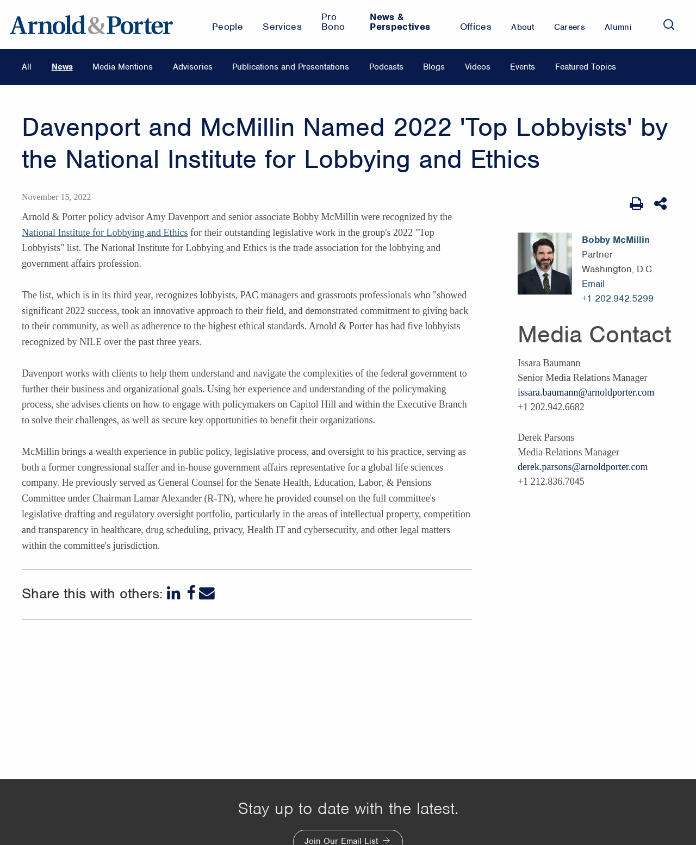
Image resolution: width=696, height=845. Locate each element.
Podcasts (386, 66)
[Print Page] (636, 204)
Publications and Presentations (290, 66)
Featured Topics (585, 66)
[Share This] (661, 204)
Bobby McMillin (616, 240)
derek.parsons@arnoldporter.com (583, 466)
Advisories (193, 66)
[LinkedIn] (175, 593)
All (27, 66)
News (62, 66)
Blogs (434, 66)
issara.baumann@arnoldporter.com (586, 392)
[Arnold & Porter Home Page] (91, 24)
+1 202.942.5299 (618, 298)
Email (593, 284)
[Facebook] (191, 593)
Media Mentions (122, 66)
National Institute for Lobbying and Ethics (105, 232)
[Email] (207, 593)
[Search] (669, 24)
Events (522, 66)
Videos (477, 66)
